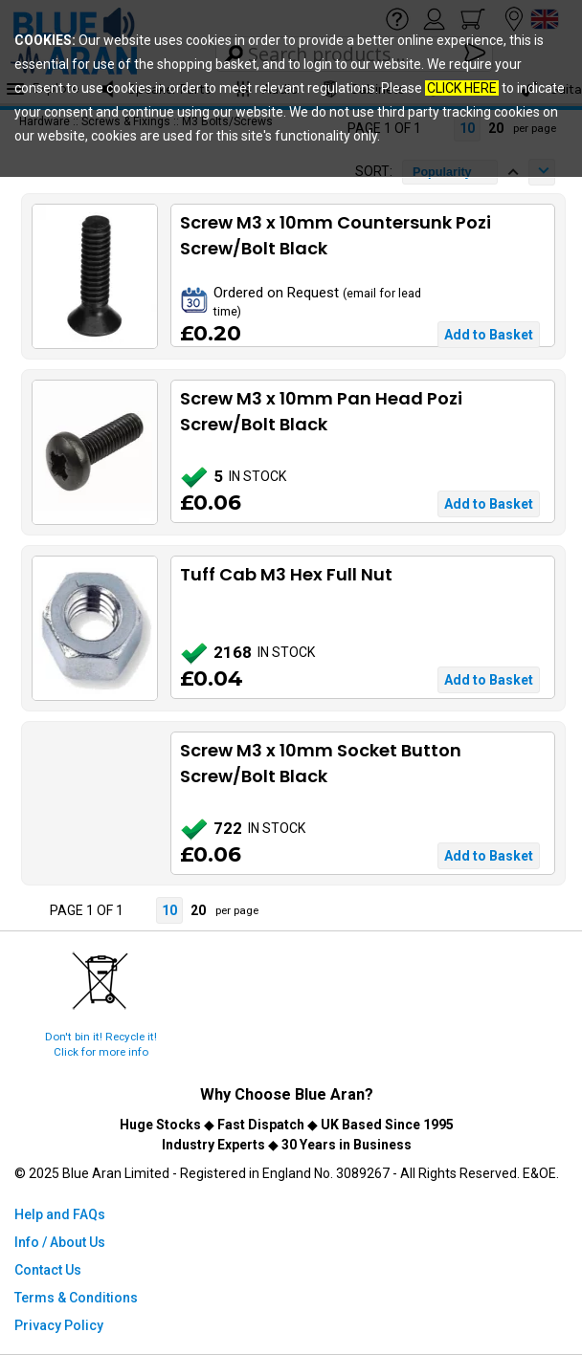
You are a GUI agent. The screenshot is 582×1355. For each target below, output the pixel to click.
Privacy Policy (58, 1325)
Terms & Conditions (76, 1297)
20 (198, 910)
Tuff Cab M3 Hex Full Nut (286, 574)
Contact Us (47, 1270)
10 (169, 910)
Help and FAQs (59, 1214)
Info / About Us (59, 1242)
